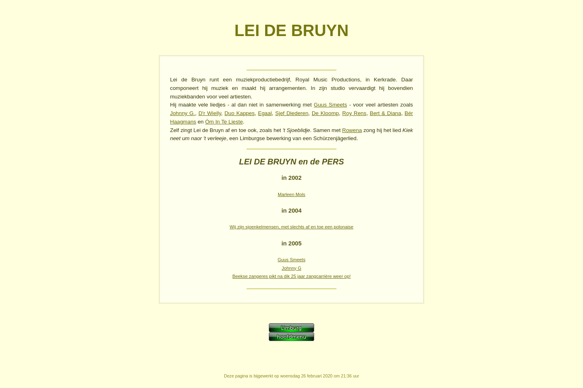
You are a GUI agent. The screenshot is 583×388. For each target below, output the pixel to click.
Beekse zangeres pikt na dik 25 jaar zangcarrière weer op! (291, 276)
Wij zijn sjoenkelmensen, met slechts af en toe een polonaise (291, 226)
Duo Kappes (239, 113)
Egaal (265, 113)
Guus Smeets (330, 105)
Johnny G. (182, 113)
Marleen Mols (291, 194)
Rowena (352, 130)
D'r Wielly (209, 113)
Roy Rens (354, 113)
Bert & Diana (385, 113)
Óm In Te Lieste (224, 122)
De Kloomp (325, 113)
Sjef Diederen (292, 113)
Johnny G (292, 268)
